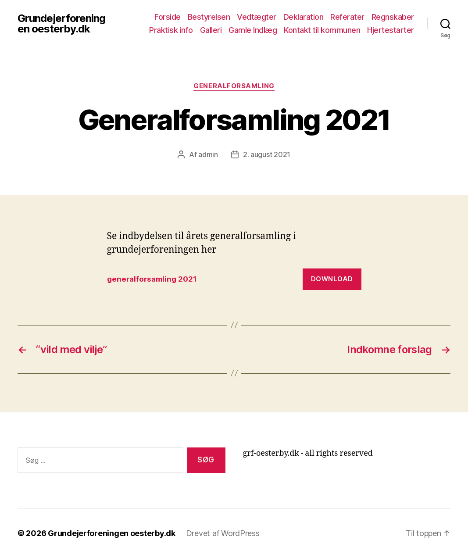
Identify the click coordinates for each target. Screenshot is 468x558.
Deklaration (303, 16)
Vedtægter (256, 16)
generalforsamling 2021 (152, 279)
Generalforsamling (233, 86)
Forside (167, 16)
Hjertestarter (390, 30)
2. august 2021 (266, 154)
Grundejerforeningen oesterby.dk (61, 23)
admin (208, 154)
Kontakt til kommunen (322, 30)
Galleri (211, 30)
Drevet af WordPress (223, 533)
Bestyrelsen (209, 16)
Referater (347, 16)
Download (332, 279)
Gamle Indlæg (253, 30)
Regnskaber (393, 16)
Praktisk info (171, 30)
